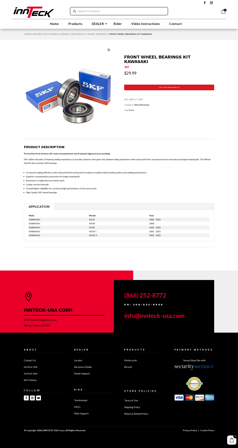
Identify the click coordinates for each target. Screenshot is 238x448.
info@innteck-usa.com (154, 315)
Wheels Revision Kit (73, 34)
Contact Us (30, 360)
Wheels (54, 34)
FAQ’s (77, 406)
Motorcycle (130, 360)
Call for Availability (169, 87)
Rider (118, 24)
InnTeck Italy (30, 373)
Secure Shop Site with (194, 360)
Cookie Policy (207, 430)
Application (39, 206)
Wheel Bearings (97, 34)
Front (131, 110)
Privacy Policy (190, 430)
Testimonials (80, 400)
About (30, 349)
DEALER (98, 24)
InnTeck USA (30, 366)
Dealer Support (82, 373)
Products (75, 24)
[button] (109, 50)
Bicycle (128, 366)
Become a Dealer (83, 366)
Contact (175, 24)
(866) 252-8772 (145, 295)
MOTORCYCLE (40, 34)
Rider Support (81, 413)
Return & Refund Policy (136, 413)
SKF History (30, 380)
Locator (78, 360)
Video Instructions (145, 24)
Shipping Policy (132, 407)
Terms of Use (131, 400)
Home (54, 24)
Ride (78, 389)
